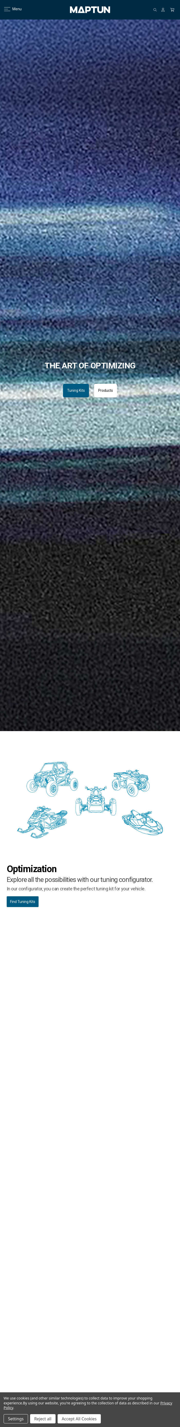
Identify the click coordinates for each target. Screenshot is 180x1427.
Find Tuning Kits (22, 902)
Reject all (42, 1419)
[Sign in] (163, 10)
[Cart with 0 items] (172, 9)
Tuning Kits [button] (76, 390)
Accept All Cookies (79, 1419)
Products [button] (105, 390)
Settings (16, 1419)
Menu (9, 9)
